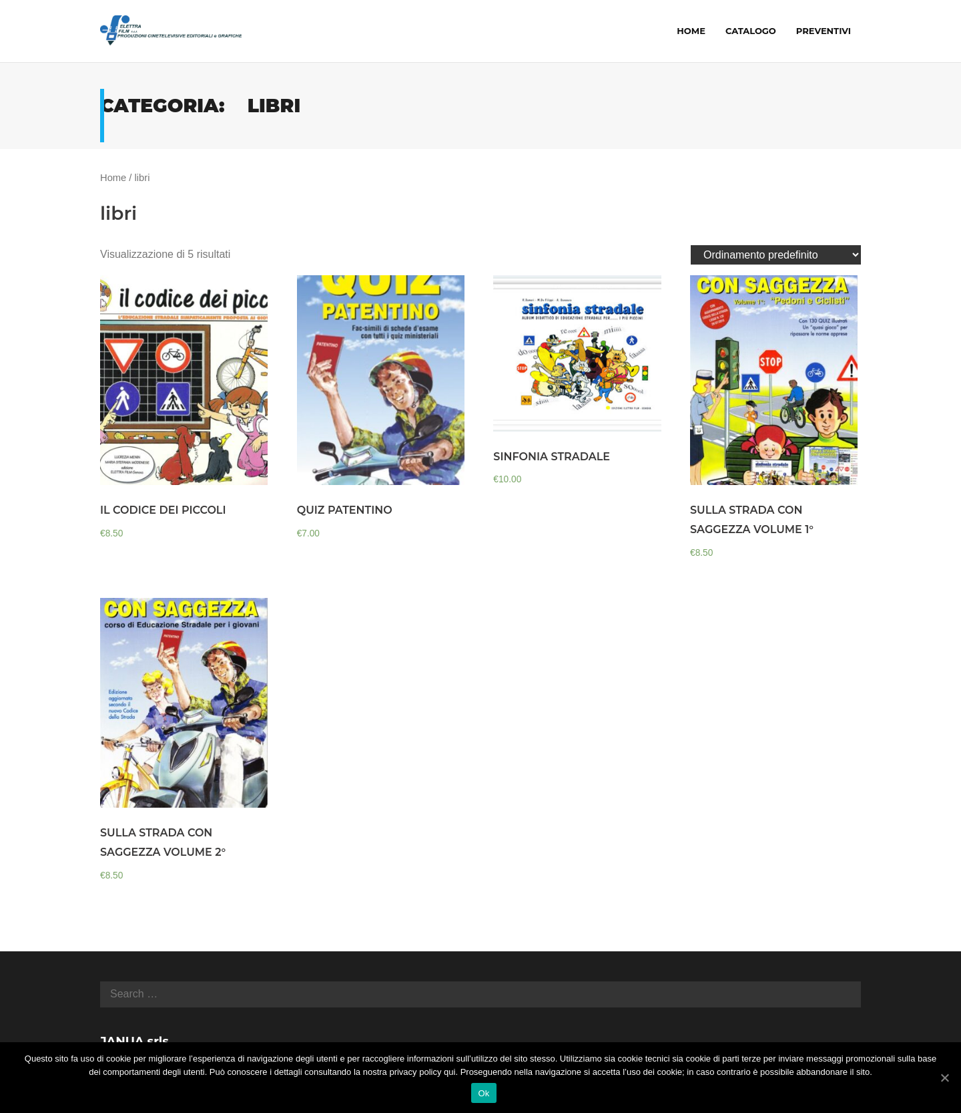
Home (113, 177)
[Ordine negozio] (776, 255)
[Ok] (944, 1077)
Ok (483, 1093)
